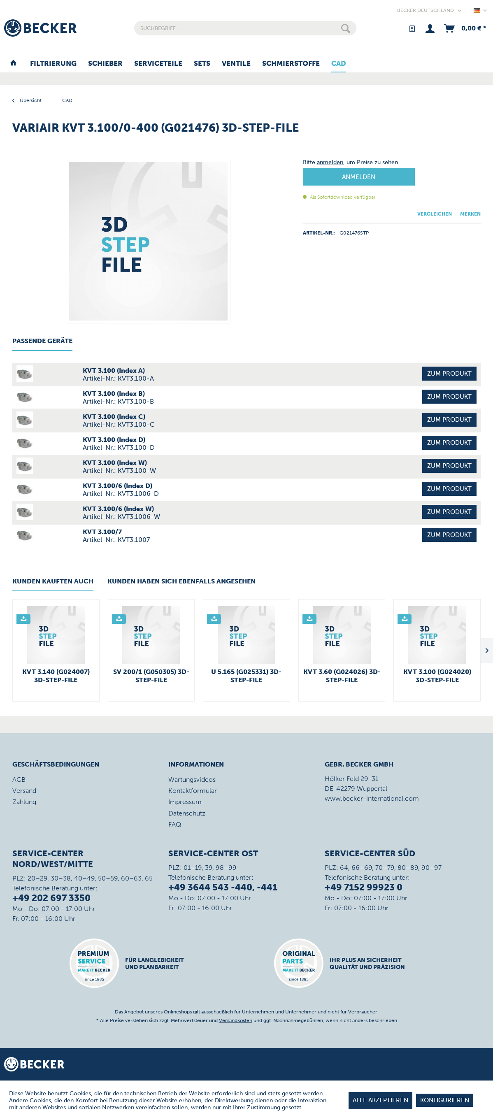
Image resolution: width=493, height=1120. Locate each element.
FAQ (174, 824)
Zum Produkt (449, 373)
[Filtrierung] (53, 63)
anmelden (330, 162)
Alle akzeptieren (380, 1100)
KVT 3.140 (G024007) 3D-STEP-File (56, 676)
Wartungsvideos (192, 779)
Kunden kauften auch (52, 581)
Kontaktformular (192, 791)
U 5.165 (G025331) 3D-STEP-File (246, 676)
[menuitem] (245, 28)
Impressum (185, 802)
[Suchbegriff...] (245, 28)
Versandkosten (235, 1020)
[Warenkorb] (464, 28)
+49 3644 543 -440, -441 (222, 887)
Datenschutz (186, 813)
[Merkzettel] (412, 28)
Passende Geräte (42, 341)
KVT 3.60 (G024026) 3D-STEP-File (342, 676)
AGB (19, 779)
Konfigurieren (444, 1100)
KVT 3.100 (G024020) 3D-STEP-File (437, 676)
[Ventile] (236, 63)
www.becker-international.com (372, 798)
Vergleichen (434, 214)
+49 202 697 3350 (51, 898)
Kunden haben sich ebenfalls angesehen (181, 581)
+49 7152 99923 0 (363, 887)
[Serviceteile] (158, 63)
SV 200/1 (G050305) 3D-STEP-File (151, 676)
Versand (24, 791)
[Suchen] (345, 28)
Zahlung (24, 802)
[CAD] (338, 63)
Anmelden (358, 177)
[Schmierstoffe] (291, 63)
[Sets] (202, 63)
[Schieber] (105, 63)
